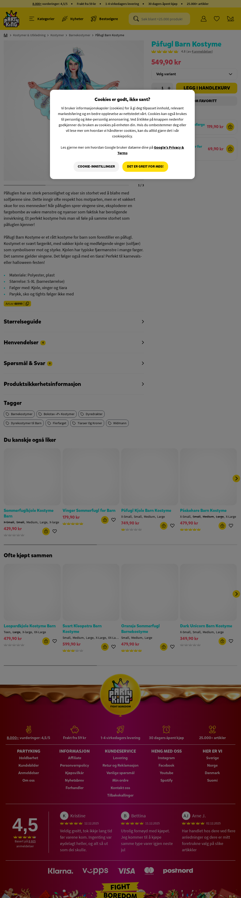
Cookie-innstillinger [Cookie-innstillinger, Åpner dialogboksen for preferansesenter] (96, 166)
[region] (122, 134)
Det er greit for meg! (145, 166)
